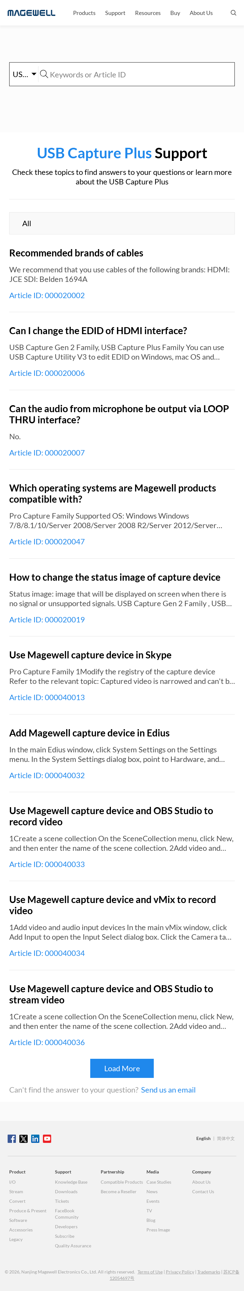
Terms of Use (150, 1271)
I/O (12, 1182)
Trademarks (208, 1271)
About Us (201, 12)
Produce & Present (27, 1210)
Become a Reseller (119, 1191)
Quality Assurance (73, 1245)
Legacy (16, 1239)
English (203, 1138)
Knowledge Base (71, 1182)
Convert (17, 1201)
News (152, 1191)
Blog (150, 1220)
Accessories (21, 1229)
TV (149, 1210)
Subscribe (64, 1236)
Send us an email (168, 1089)
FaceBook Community (66, 1214)
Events (152, 1201)
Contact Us (203, 1191)
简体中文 (226, 1138)
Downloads (66, 1191)
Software (18, 1220)
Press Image (158, 1229)
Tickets (62, 1201)
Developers (66, 1226)
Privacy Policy (180, 1271)
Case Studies (158, 1182)
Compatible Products (122, 1182)
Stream (16, 1191)
